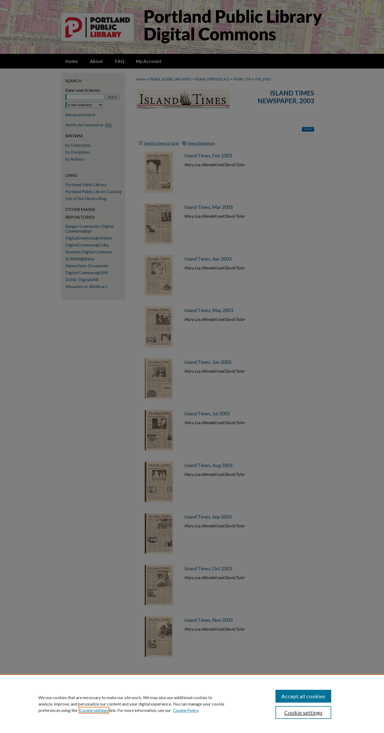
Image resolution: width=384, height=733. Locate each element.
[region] (192, 703)
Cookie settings (93, 710)
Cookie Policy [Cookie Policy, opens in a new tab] (186, 710)
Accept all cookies (303, 696)
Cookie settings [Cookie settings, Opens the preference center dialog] (303, 712)
